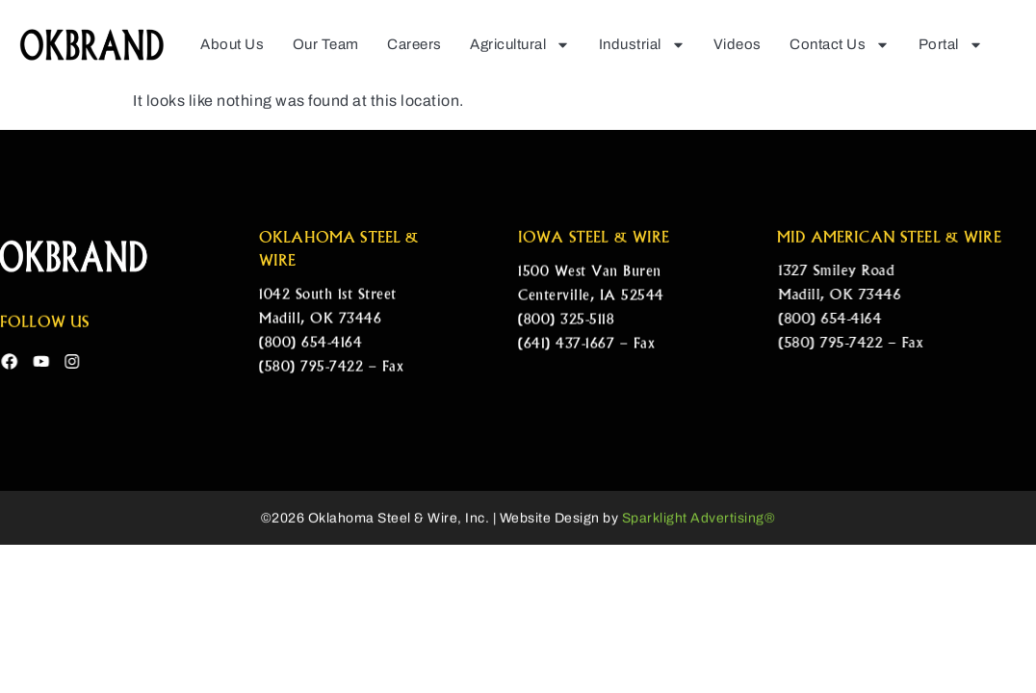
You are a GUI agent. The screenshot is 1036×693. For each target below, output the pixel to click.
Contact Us (840, 44)
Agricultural (520, 44)
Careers (414, 44)
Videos (737, 44)
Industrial (642, 44)
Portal (951, 44)
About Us (232, 44)
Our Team (326, 44)
